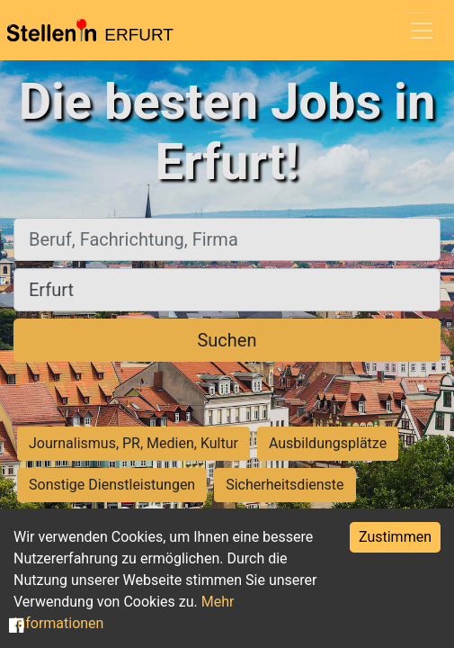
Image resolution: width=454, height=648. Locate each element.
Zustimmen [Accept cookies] (395, 536)
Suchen (226, 340)
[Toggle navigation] (421, 31)
